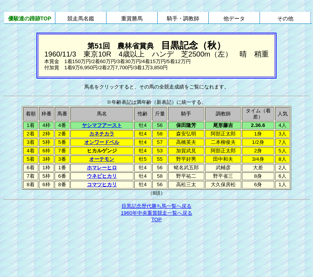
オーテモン (101, 159)
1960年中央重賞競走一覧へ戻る (156, 213)
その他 (285, 18)
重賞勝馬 (132, 18)
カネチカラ (101, 134)
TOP (156, 219)
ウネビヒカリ (102, 176)
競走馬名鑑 (80, 18)
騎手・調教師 (183, 18)
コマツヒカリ (102, 184)
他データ (234, 18)
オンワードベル (101, 142)
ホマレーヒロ (102, 167)
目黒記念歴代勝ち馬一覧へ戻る (156, 206)
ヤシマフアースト (102, 125)
